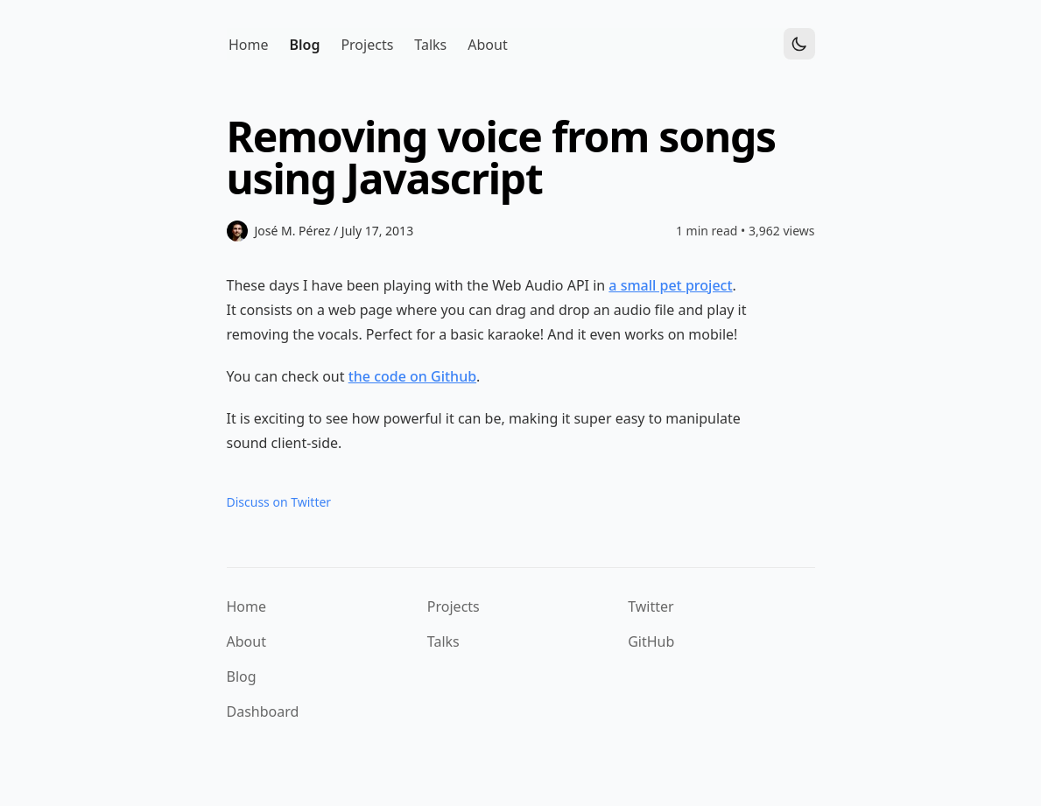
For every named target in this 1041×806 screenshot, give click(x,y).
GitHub (651, 641)
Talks (443, 641)
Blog (242, 676)
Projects (453, 606)
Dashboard (263, 711)
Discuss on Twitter (279, 502)
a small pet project (670, 285)
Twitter (650, 606)
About (246, 641)
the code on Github (412, 376)
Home (247, 606)
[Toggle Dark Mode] (799, 44)
